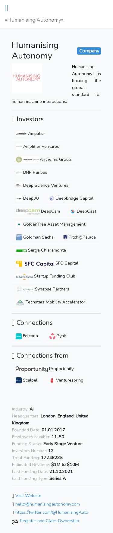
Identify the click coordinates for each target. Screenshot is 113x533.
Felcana (27, 336)
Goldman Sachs (35, 237)
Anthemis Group (43, 159)
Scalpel (26, 380)
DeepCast (83, 211)
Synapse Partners (42, 289)
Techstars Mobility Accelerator (50, 302)
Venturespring (66, 380)
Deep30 (27, 198)
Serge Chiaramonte (41, 250)
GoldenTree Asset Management (50, 224)
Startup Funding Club (45, 276)
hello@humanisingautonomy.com (47, 504)
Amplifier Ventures (37, 146)
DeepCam (38, 211)
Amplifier (30, 133)
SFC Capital (47, 263)
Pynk (57, 336)
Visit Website (28, 496)
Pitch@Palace (79, 237)
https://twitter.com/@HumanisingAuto (51, 512)
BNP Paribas (31, 172)
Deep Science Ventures (42, 185)
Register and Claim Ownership (49, 521)
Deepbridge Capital (71, 198)
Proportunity (45, 369)
